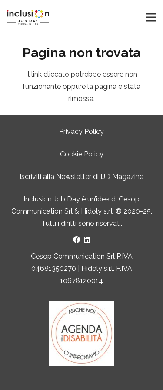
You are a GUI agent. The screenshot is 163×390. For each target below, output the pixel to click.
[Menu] (151, 17)
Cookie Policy (81, 154)
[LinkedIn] (87, 239)
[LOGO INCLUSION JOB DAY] (28, 17)
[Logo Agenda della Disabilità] (81, 333)
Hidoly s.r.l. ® (102, 211)
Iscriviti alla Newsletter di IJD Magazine (81, 176)
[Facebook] (76, 239)
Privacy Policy (81, 131)
